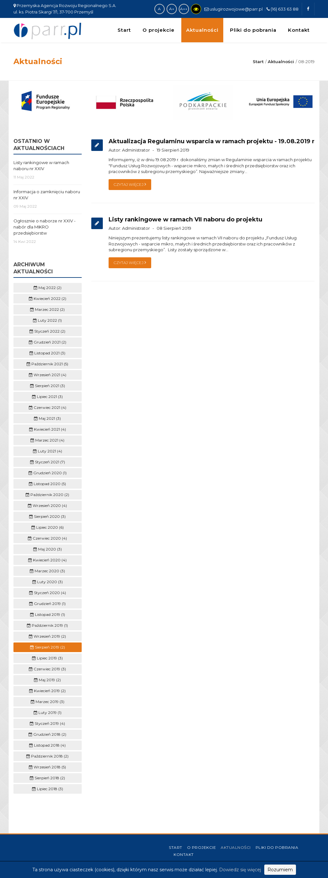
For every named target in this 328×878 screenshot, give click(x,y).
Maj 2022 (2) (48, 287)
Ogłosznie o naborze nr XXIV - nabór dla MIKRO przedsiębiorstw (44, 227)
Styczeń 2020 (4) (47, 592)
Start (124, 30)
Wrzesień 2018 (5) (47, 767)
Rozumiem (280, 870)
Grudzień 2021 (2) (47, 342)
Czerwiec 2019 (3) (47, 669)
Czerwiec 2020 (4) (47, 538)
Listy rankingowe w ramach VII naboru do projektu (185, 219)
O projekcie (159, 30)
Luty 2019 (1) (48, 712)
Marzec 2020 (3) (47, 570)
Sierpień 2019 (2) (47, 647)
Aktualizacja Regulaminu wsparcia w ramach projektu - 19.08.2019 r (212, 141)
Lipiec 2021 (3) (47, 396)
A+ (171, 8)
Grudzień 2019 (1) (47, 603)
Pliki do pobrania (253, 30)
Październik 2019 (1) (47, 625)
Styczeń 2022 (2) (47, 331)
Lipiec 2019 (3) (47, 658)
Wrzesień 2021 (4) (47, 374)
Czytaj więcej (130, 184)
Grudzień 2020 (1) (48, 472)
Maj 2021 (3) (47, 418)
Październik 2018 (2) (47, 756)
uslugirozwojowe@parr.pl (233, 9)
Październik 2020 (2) (47, 494)
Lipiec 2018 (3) (47, 788)
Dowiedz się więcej (240, 870)
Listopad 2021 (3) (47, 353)
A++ (183, 8)
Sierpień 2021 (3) (47, 385)
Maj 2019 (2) (47, 679)
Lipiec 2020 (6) (47, 527)
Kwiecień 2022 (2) (47, 298)
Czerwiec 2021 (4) (47, 407)
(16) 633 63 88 (282, 9)
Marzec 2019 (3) (47, 701)
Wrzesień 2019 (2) (47, 636)
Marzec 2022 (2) (47, 309)
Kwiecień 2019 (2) (47, 690)
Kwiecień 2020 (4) (47, 560)
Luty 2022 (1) (47, 320)
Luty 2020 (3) (47, 581)
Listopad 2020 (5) (47, 483)
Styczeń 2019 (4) (47, 723)
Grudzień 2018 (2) (47, 734)
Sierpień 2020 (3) (47, 516)
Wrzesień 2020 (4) (47, 505)
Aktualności (202, 30)
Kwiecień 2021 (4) (47, 429)
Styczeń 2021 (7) (47, 462)
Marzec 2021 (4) (47, 440)
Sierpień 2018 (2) (47, 777)
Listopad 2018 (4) (47, 745)
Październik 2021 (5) (47, 363)
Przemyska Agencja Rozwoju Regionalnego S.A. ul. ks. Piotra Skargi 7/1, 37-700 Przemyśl (64, 8)
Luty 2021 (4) (47, 451)
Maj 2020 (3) (47, 549)
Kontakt (299, 30)
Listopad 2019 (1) (47, 614)
